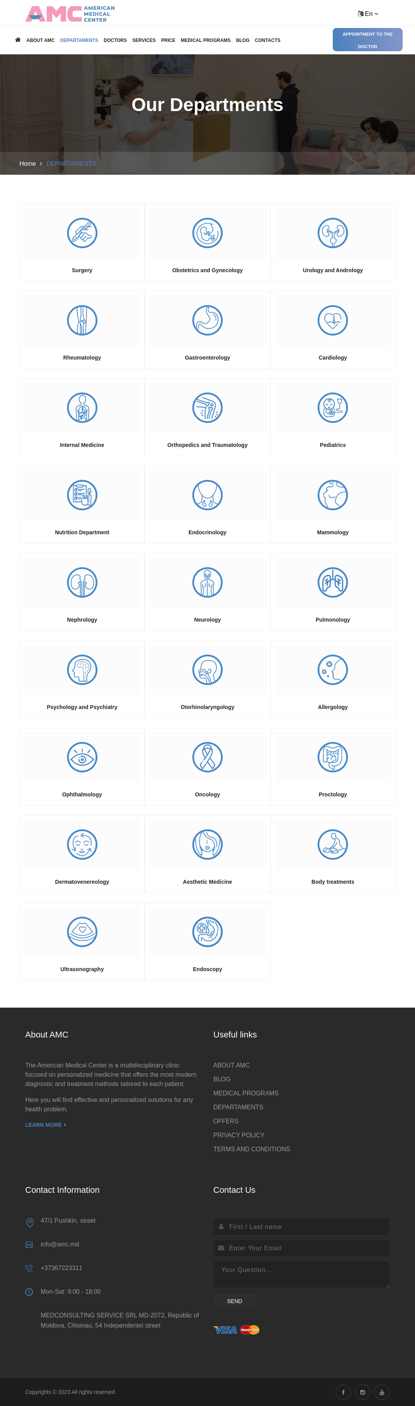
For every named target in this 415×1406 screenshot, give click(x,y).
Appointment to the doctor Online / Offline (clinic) (367, 41)
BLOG (243, 40)
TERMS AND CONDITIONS (251, 1149)
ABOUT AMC (40, 40)
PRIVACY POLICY (239, 1135)
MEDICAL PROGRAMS (205, 40)
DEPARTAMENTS (79, 40)
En (368, 13)
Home (27, 163)
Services (144, 40)
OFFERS (226, 1121)
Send (234, 1301)
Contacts (267, 40)
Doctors (115, 40)
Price (168, 40)
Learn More (45, 1125)
